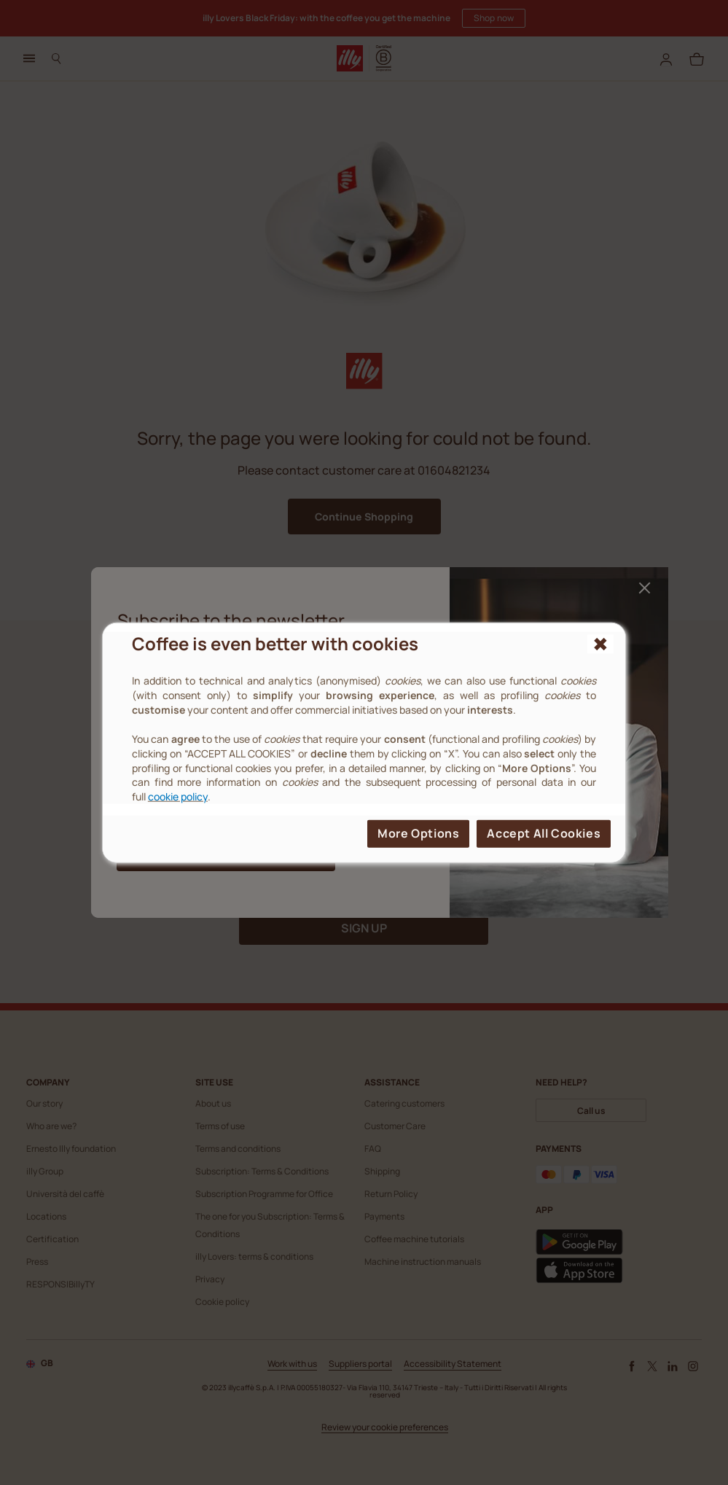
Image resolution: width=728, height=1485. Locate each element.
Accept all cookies (543, 833)
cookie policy (178, 796)
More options (418, 833)
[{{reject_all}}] (600, 643)
